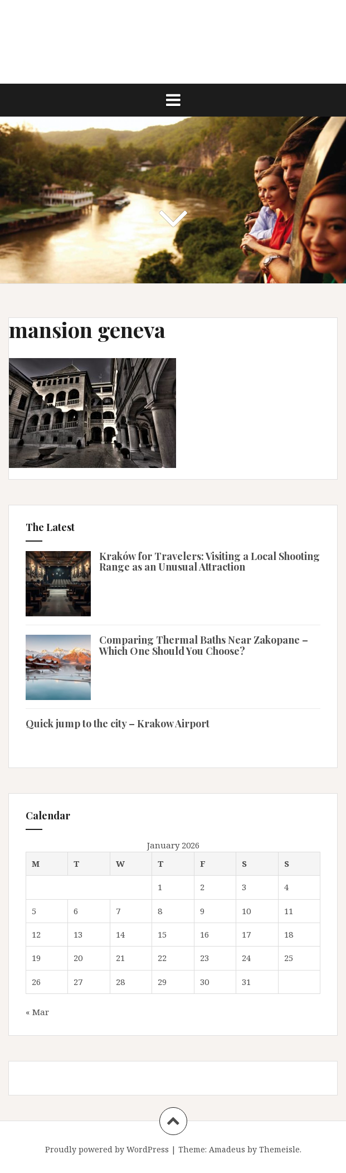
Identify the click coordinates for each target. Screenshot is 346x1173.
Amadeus (227, 1149)
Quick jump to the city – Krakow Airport (117, 723)
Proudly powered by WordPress (107, 1149)
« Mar (37, 1011)
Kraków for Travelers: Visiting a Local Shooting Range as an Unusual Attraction (209, 561)
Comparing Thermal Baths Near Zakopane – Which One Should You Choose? (203, 645)
